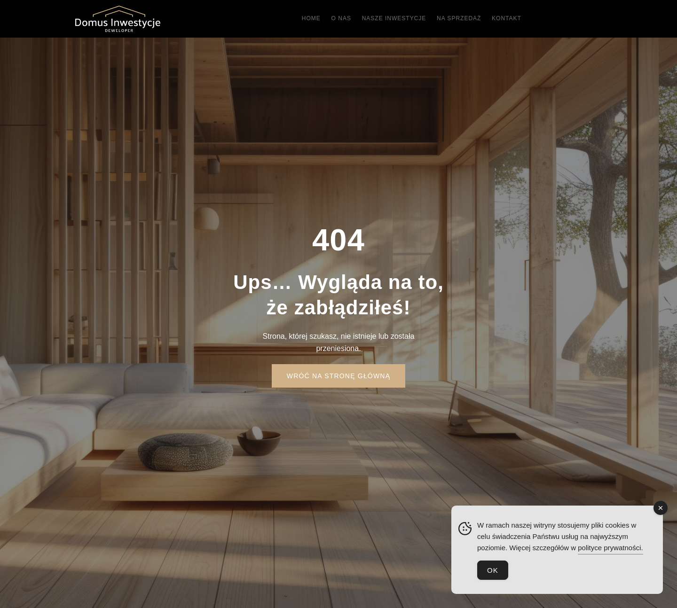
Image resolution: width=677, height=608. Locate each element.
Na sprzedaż (471, 19)
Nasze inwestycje (398, 19)
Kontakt (527, 19)
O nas (337, 19)
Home (299, 19)
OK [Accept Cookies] (492, 570)
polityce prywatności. (610, 548)
